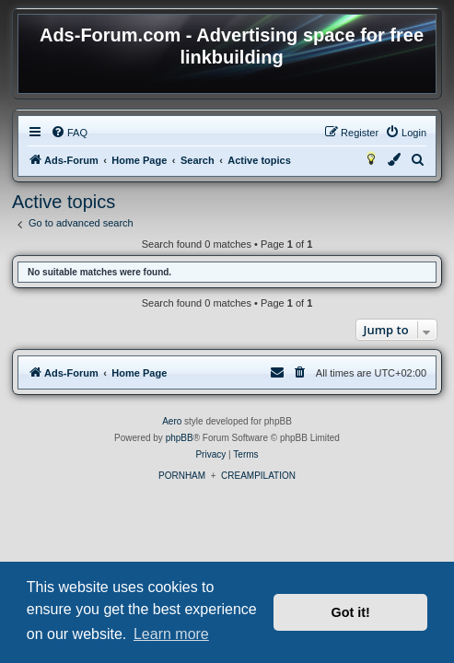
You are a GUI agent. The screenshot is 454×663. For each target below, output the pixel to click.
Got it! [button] (351, 612)
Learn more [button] (171, 634)
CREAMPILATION (258, 476)
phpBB (179, 438)
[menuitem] (69, 133)
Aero (171, 421)
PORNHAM (181, 476)
